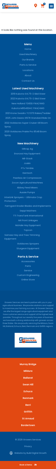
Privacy (28, 446)
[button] (51, 6)
